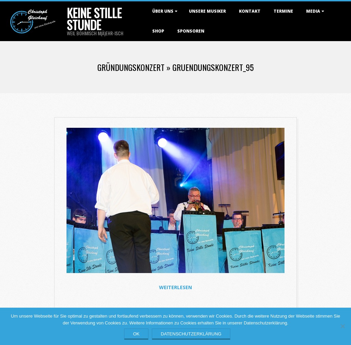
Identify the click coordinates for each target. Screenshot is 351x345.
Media (313, 11)
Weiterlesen (175, 287)
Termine (283, 11)
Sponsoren (190, 31)
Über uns (162, 11)
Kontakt (250, 11)
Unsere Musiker (207, 11)
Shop (158, 31)
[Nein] (342, 326)
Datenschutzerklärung (191, 333)
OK (136, 333)
